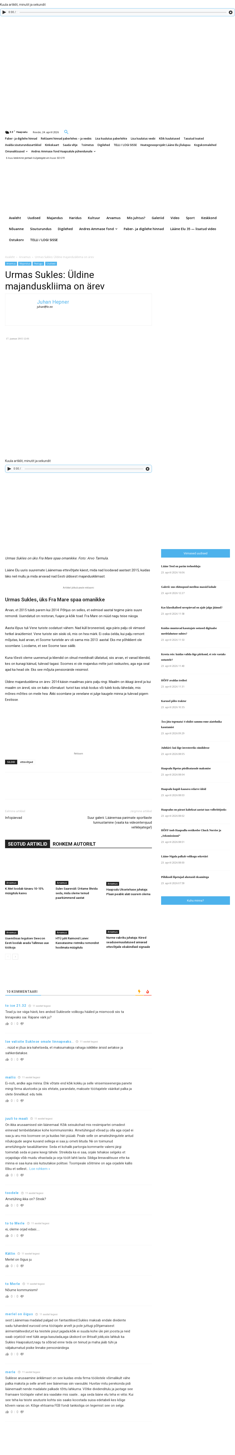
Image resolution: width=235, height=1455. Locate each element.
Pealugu (38, 263)
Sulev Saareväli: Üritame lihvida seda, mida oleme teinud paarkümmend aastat (77, 893)
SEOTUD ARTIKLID (27, 844)
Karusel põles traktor (173, 701)
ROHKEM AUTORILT (74, 844)
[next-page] (15, 957)
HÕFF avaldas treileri (174, 680)
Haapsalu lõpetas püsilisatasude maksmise (186, 768)
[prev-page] (8, 957)
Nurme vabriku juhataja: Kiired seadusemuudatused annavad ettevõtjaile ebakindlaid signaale (128, 942)
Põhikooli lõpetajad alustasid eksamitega (185, 877)
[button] (66, 131)
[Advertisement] (198, 453)
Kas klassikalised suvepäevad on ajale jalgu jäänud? (191, 607)
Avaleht (10, 257)
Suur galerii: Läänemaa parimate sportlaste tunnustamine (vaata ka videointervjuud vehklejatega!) (119, 822)
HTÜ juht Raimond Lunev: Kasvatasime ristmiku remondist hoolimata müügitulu (77, 943)
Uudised (51, 263)
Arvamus (25, 257)
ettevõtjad (26, 762)
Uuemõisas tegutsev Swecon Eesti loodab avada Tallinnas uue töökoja (27, 943)
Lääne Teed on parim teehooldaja (180, 566)
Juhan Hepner (53, 302)
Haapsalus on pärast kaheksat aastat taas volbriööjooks (193, 809)
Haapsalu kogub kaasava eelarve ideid (183, 789)
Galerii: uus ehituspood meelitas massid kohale (188, 587)
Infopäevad (13, 818)
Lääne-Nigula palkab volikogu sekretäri (184, 856)
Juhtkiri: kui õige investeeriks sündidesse (185, 747)
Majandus (25, 263)
